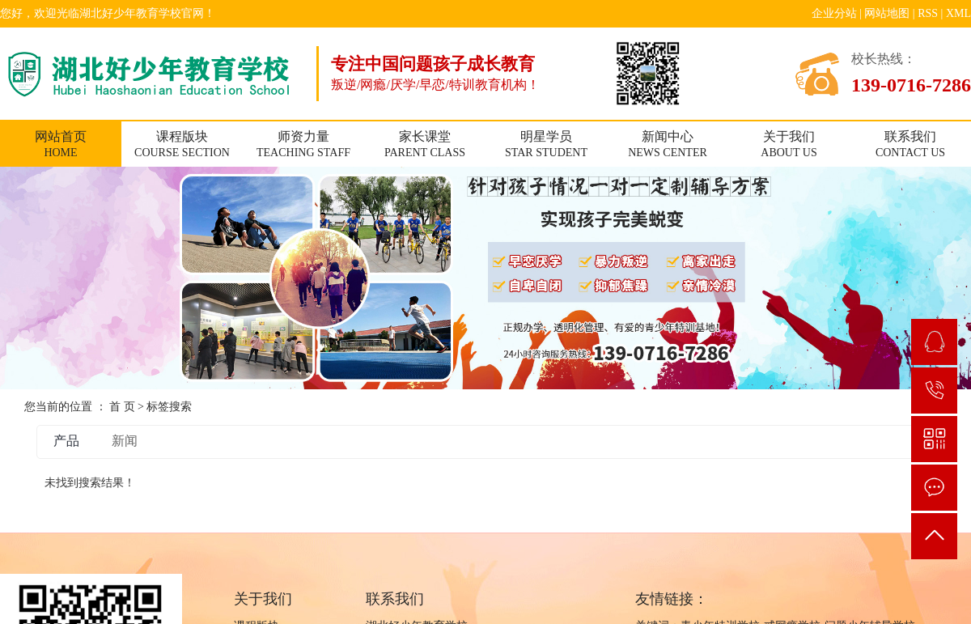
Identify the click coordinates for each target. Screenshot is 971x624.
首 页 (122, 407)
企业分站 (834, 13)
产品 (66, 441)
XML (958, 13)
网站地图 (887, 13)
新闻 (125, 441)
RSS (928, 13)
